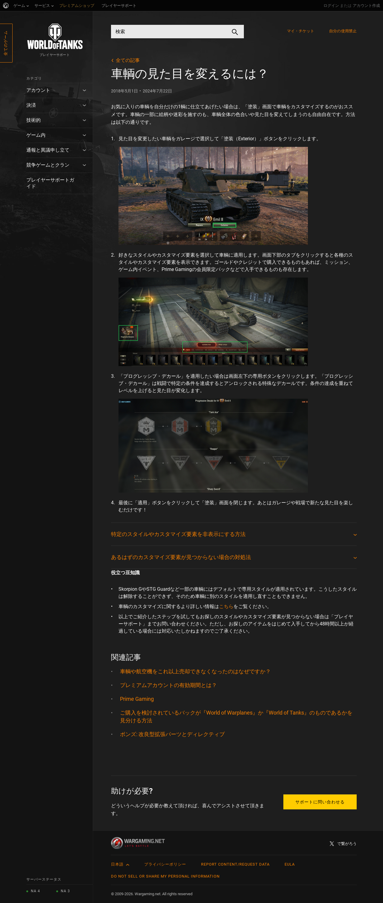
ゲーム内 (35, 135)
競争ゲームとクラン (47, 165)
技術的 (33, 120)
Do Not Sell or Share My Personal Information (165, 876)
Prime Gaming (137, 699)
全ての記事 (128, 60)
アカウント (38, 90)
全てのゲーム (5, 43)
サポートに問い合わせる (320, 802)
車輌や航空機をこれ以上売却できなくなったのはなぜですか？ (195, 671)
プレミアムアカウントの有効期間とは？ (168, 685)
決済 (31, 105)
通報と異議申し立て (47, 150)
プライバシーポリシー (165, 864)
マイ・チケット (300, 31)
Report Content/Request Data (235, 864)
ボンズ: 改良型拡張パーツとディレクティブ (172, 734)
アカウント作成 (366, 5)
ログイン (331, 5)
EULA (290, 864)
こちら (226, 606)
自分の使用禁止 (343, 31)
